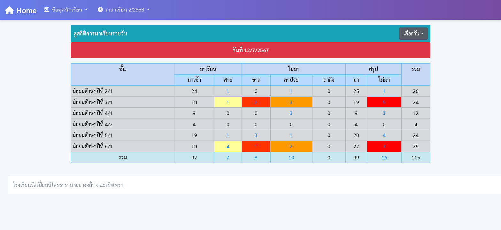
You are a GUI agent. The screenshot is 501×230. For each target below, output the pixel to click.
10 (291, 157)
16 (384, 157)
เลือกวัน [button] (411, 33)
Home (21, 10)
